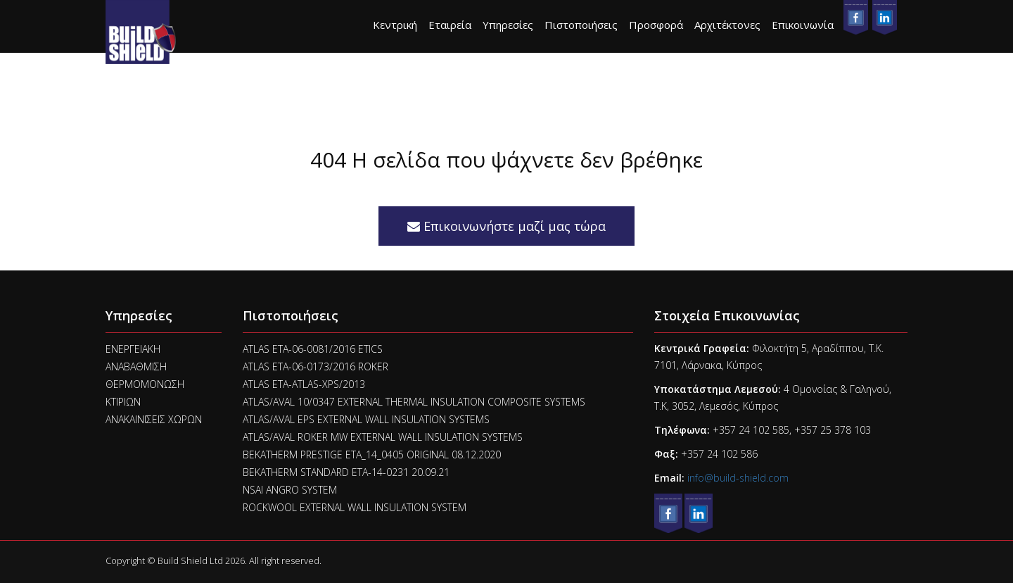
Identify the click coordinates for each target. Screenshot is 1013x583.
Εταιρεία (449, 25)
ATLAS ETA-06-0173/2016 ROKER (315, 366)
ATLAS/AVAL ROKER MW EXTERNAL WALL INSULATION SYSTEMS (383, 437)
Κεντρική (395, 25)
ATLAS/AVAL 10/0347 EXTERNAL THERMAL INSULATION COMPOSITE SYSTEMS (414, 401)
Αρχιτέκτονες (727, 25)
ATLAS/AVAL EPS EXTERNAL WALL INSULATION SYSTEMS (366, 419)
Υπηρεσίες (508, 25)
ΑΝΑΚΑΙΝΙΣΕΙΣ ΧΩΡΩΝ (154, 419)
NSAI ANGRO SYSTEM (290, 489)
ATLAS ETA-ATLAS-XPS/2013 (304, 384)
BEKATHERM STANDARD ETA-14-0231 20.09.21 (346, 472)
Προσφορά (656, 25)
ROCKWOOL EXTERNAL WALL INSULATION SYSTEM (354, 507)
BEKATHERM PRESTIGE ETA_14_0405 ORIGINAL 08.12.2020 (372, 454)
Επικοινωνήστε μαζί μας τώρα (506, 226)
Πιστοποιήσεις (581, 25)
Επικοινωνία (803, 25)
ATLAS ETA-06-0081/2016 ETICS (313, 349)
